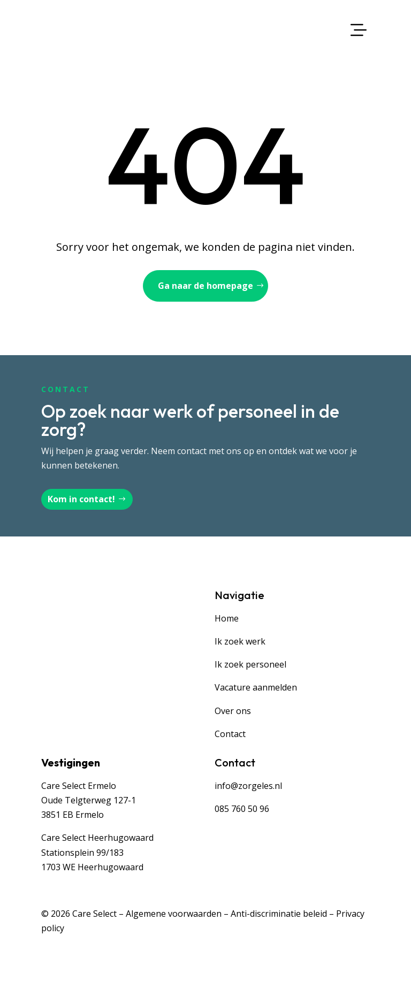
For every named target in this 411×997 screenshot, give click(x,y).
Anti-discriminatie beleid (279, 913)
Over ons (233, 711)
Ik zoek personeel (250, 664)
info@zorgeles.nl (248, 786)
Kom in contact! (81, 499)
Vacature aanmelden (256, 687)
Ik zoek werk (240, 641)
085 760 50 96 (242, 809)
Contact (230, 734)
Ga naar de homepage (205, 286)
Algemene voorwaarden (174, 913)
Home (227, 618)
